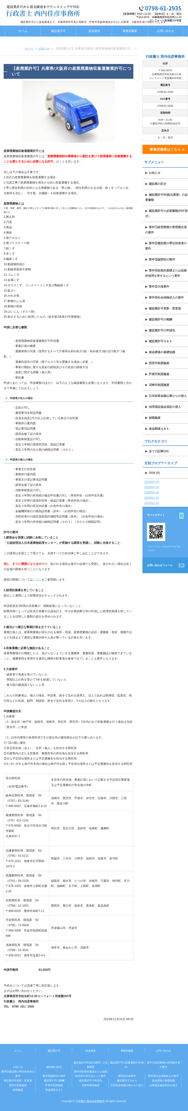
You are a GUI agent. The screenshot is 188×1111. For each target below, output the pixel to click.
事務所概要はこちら (165, 149)
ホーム (22, 31)
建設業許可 (58, 31)
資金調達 (94, 31)
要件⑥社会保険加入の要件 (166, 297)
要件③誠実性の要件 (162, 259)
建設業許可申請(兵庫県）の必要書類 (166, 197)
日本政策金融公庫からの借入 (168, 395)
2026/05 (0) (151, 481)
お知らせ (44, 48)
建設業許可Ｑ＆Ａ (160, 341)
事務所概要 (130, 31)
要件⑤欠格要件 (159, 286)
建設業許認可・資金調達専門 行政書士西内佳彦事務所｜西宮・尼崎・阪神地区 (43, 11)
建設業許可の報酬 (160, 319)
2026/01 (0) (151, 503)
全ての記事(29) (159, 451)
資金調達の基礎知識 (162, 352)
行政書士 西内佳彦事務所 (90, 1101)
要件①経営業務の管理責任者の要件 (166, 230)
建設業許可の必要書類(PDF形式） (166, 213)
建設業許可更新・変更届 (165, 308)
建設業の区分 (157, 183)
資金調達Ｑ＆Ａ (159, 428)
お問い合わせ (165, 31)
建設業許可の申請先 (162, 330)
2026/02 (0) (151, 497)
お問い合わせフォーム (160, 565)
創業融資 (154, 417)
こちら (37, 579)
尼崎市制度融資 (159, 384)
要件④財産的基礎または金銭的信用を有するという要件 (166, 273)
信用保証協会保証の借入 (165, 406)
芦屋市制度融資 (159, 374)
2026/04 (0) (151, 487)
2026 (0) (154, 472)
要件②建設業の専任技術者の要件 (166, 246)
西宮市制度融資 (159, 363)
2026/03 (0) (151, 492)
